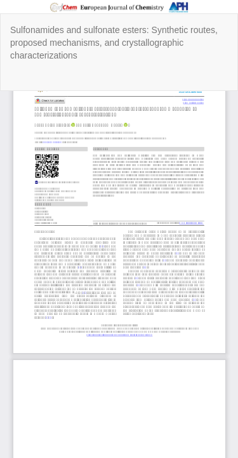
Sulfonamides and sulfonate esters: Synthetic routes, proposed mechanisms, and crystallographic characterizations (114, 42)
